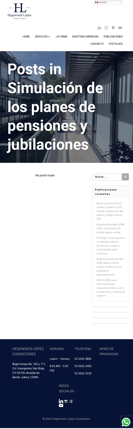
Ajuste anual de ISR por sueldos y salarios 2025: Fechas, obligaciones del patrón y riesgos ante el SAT (110, 213)
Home (26, 36)
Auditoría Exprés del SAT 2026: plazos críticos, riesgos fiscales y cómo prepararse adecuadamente (110, 268)
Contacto (97, 43)
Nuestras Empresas (85, 36)
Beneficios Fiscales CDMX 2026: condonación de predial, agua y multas (111, 230)
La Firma (61, 36)
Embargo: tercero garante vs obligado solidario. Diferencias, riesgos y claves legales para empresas (111, 247)
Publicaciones (113, 36)
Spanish (101, 2)
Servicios (43, 36)
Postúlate (116, 43)
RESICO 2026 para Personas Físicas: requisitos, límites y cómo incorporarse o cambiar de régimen (111, 289)
